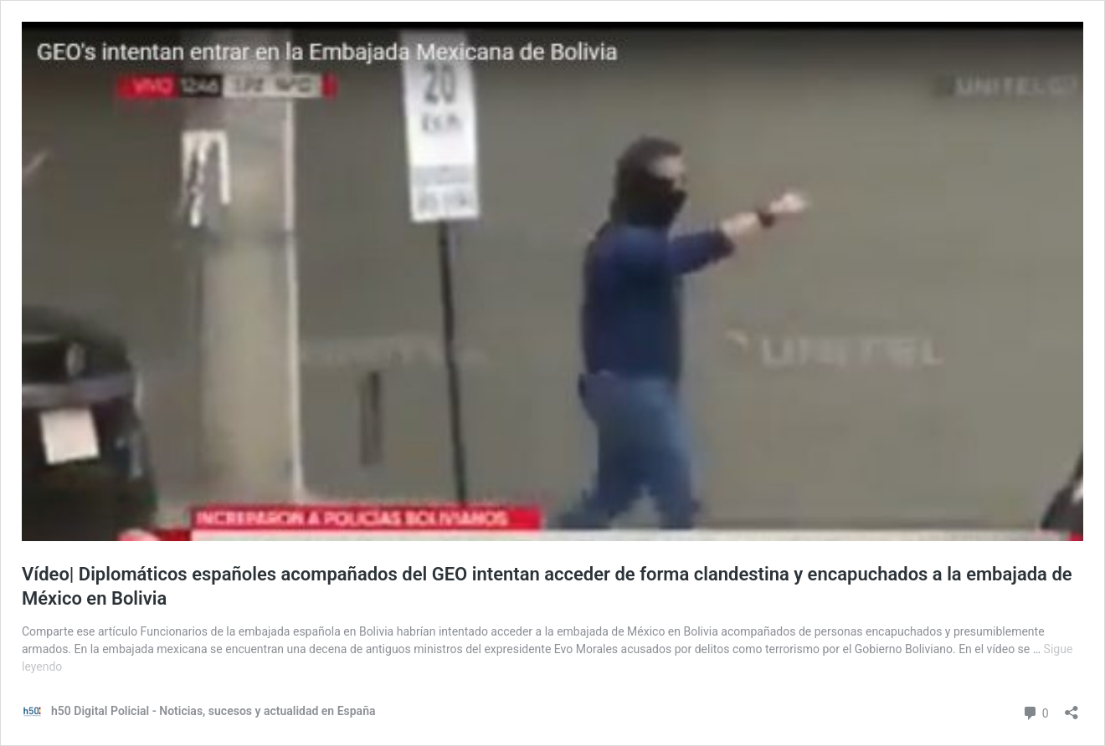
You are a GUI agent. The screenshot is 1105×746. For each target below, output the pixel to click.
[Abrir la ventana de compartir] (1071, 707)
